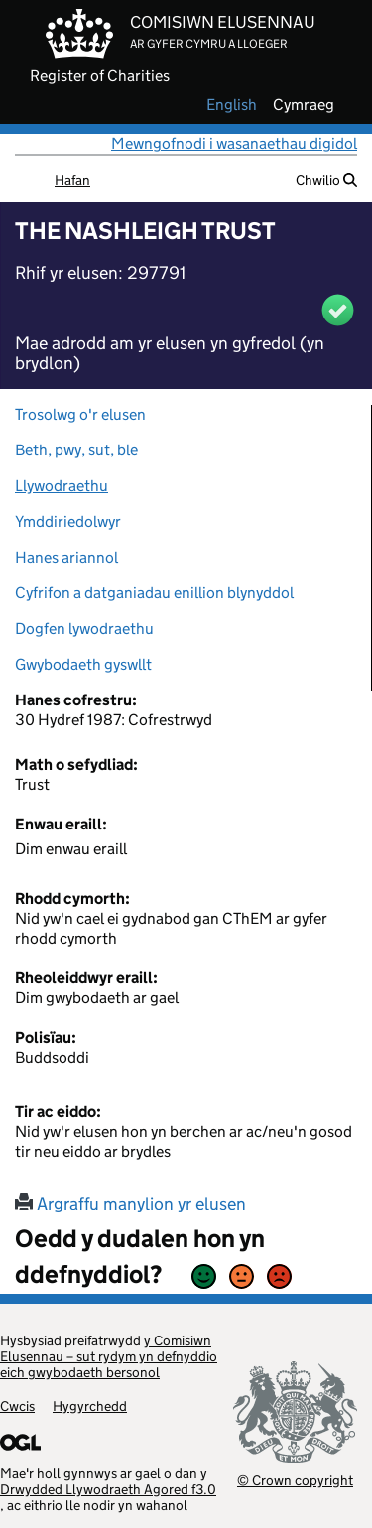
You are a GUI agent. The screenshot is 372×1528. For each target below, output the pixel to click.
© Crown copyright (295, 1479)
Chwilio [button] (326, 180)
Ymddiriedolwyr (68, 521)
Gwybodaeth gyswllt (83, 664)
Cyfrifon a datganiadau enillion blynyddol (154, 592)
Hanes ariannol (66, 557)
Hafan (72, 180)
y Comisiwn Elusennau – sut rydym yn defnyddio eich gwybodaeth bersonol (108, 1356)
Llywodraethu (61, 485)
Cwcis (17, 1406)
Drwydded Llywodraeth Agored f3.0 (108, 1489)
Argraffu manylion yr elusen (130, 1203)
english (231, 105)
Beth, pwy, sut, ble (76, 450)
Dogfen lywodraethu (84, 628)
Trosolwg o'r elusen (80, 414)
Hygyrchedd (90, 1406)
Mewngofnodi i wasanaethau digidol (234, 143)
